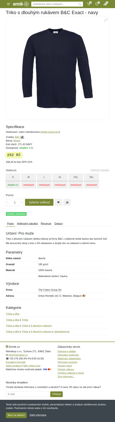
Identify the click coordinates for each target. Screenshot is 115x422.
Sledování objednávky (69, 358)
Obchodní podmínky (68, 355)
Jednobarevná (61, 331)
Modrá (16, 140)
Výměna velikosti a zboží (71, 373)
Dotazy (58, 223)
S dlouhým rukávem (41, 325)
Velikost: (11, 170)
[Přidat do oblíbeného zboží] (58, 202)
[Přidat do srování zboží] (67, 202)
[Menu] (8, 4)
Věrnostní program (67, 362)
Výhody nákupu (66, 369)
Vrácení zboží (65, 366)
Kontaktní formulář (15, 362)
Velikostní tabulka (99, 170)
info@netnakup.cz (18, 355)
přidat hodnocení (50, 132)
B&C (17, 137)
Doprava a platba (67, 351)
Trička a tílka (12, 314)
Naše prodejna (13, 366)
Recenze (46, 223)
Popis (10, 223)
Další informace (38, 415)
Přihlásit (56, 394)
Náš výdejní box (31, 366)
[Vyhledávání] (54, 4)
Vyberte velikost (39, 202)
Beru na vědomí (16, 415)
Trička (25, 320)
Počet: (10, 195)
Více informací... (66, 376)
